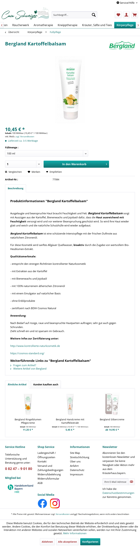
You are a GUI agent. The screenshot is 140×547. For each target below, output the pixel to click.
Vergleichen (13, 171)
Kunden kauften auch (45, 384)
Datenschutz (77, 470)
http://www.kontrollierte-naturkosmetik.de (35, 346)
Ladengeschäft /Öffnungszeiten (47, 455)
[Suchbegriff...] (74, 14)
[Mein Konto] (126, 14)
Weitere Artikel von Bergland (28, 368)
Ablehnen (47, 541)
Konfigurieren (90, 541)
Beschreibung (15, 188)
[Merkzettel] (118, 14)
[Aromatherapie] (43, 25)
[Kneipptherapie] (67, 25)
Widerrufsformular (48, 478)
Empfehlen (54, 171)
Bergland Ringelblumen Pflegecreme (28, 421)
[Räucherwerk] (20, 25)
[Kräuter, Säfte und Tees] (97, 25)
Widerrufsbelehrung (49, 474)
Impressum (76, 474)
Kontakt (42, 461)
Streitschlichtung (79, 457)
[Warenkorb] (134, 14)
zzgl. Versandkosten (24, 136)
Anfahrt (74, 465)
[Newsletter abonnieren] (131, 481)
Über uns (75, 461)
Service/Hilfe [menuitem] (126, 2)
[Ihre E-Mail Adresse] (115, 481)
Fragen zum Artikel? (23, 365)
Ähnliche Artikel (17, 384)
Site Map (75, 452)
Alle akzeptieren (67, 541)
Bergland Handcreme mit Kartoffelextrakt (70, 421)
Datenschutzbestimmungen (118, 493)
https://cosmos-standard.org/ (27, 353)
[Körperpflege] (125, 25)
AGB (40, 483)
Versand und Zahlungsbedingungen (50, 468)
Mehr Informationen (74, 533)
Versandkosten (63, 514)
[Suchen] (93, 14)
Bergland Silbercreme (112, 419)
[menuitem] (74, 16)
